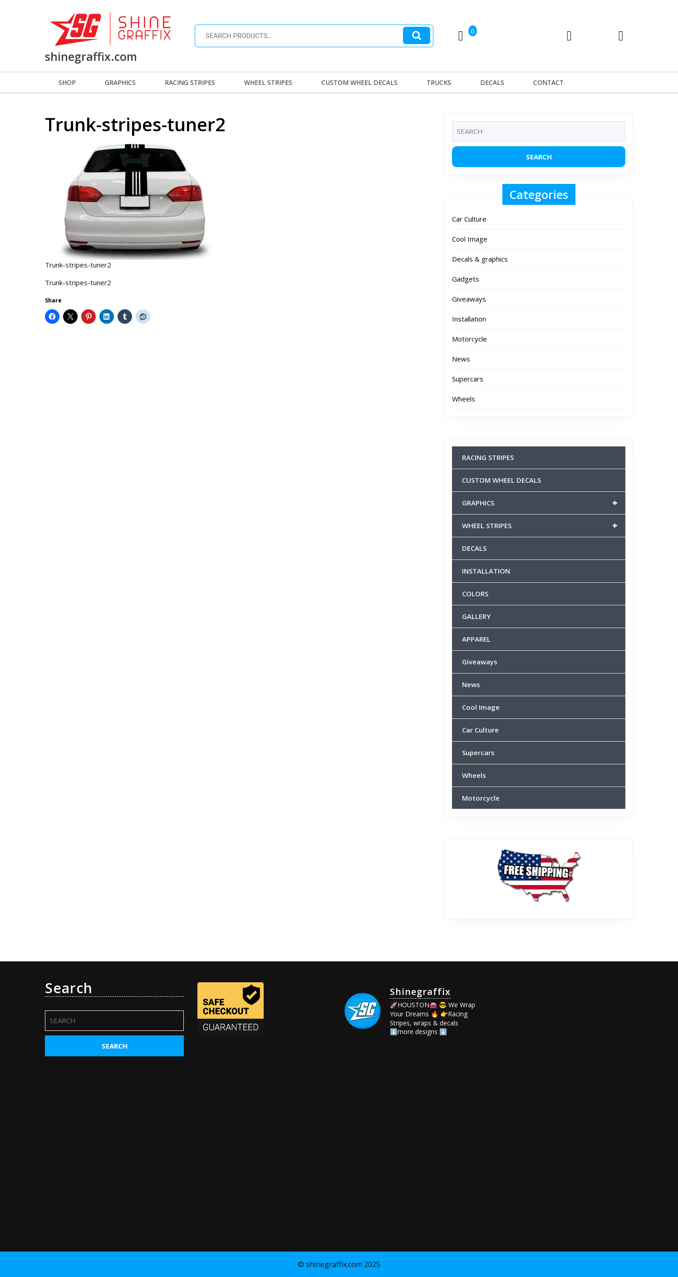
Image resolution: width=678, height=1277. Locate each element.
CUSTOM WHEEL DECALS (359, 82)
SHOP (67, 82)
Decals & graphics (480, 258)
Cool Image (469, 238)
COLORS (475, 593)
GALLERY (476, 616)
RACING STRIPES (190, 82)
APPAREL (476, 638)
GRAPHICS (120, 82)
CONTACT (548, 82)
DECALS (492, 82)
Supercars (467, 378)
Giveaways (469, 298)
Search (416, 36)
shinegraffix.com (91, 56)
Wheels (463, 398)
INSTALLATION (486, 570)
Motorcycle (469, 338)
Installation (469, 318)
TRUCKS (439, 82)
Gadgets (465, 278)
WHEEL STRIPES (268, 82)
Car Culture (469, 218)
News (461, 358)
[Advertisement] (563, 1037)
